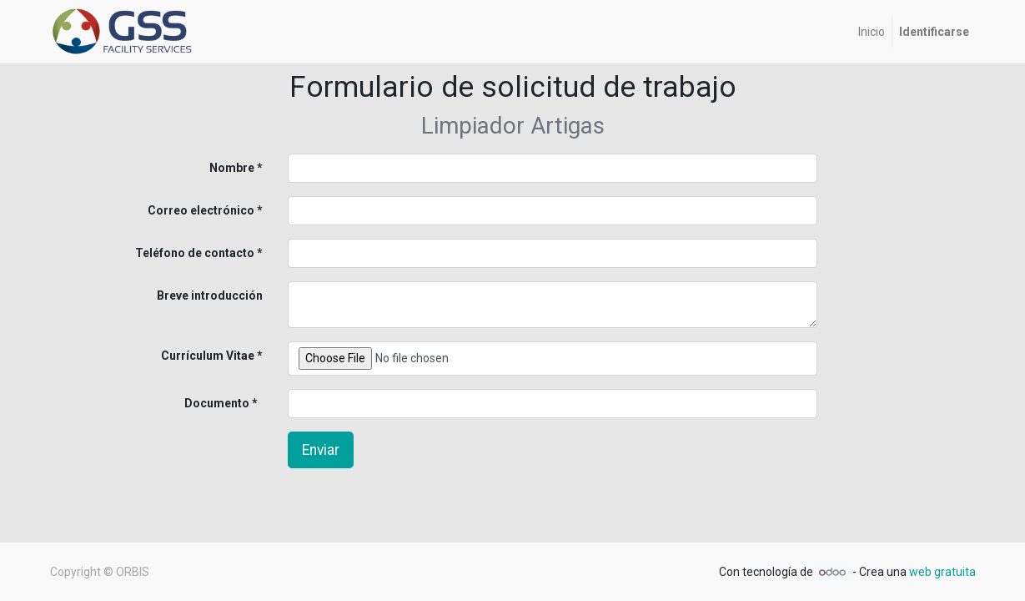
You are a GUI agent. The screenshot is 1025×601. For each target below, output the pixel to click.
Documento (189, 403)
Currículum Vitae (207, 355)
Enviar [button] (320, 450)
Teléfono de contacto (194, 253)
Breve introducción (210, 295)
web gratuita (942, 571)
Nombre (231, 167)
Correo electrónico (201, 210)
